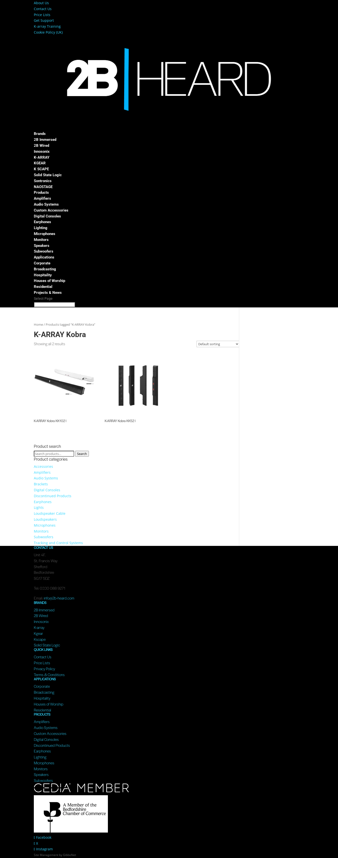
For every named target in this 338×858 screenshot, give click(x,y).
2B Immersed (45, 139)
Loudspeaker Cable (49, 513)
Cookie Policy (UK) (48, 32)
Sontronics (43, 181)
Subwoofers (43, 251)
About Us (41, 2)
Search (82, 453)
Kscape (40, 639)
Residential (43, 286)
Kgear (38, 633)
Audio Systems (46, 204)
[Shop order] (218, 344)
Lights (39, 507)
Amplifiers (42, 198)
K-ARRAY (41, 157)
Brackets (41, 484)
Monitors (41, 239)
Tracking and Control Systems (58, 542)
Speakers (41, 245)
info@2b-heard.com (59, 598)
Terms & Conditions (49, 674)
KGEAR (40, 163)
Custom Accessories (51, 210)
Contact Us (43, 8)
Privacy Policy (44, 668)
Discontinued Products (52, 495)
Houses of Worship (49, 281)
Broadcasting (45, 269)
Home (38, 324)
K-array (39, 627)
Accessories (43, 466)
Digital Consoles (47, 216)
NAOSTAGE (43, 187)
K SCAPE (41, 169)
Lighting (40, 228)
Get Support (44, 20)
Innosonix (42, 151)
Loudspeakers (45, 519)
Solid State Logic (48, 175)
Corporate (42, 263)
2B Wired (41, 145)
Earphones (42, 222)
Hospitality (43, 275)
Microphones (44, 234)
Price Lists (42, 14)
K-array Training (47, 26)
